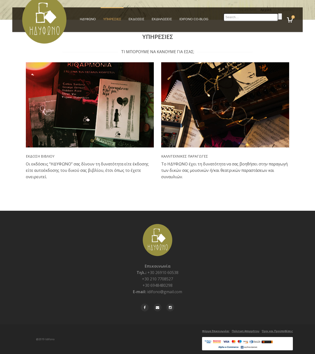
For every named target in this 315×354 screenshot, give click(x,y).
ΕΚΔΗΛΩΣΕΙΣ (162, 19)
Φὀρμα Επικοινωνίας (215, 331)
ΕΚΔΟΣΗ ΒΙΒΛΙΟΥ (40, 156)
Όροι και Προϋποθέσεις (277, 331)
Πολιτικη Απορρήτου (245, 331)
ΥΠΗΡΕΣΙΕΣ (112, 19)
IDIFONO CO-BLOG (193, 19)
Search (280, 16)
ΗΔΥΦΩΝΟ (88, 19)
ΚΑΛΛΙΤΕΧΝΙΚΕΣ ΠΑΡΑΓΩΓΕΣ (184, 156)
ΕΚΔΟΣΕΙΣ (136, 19)
